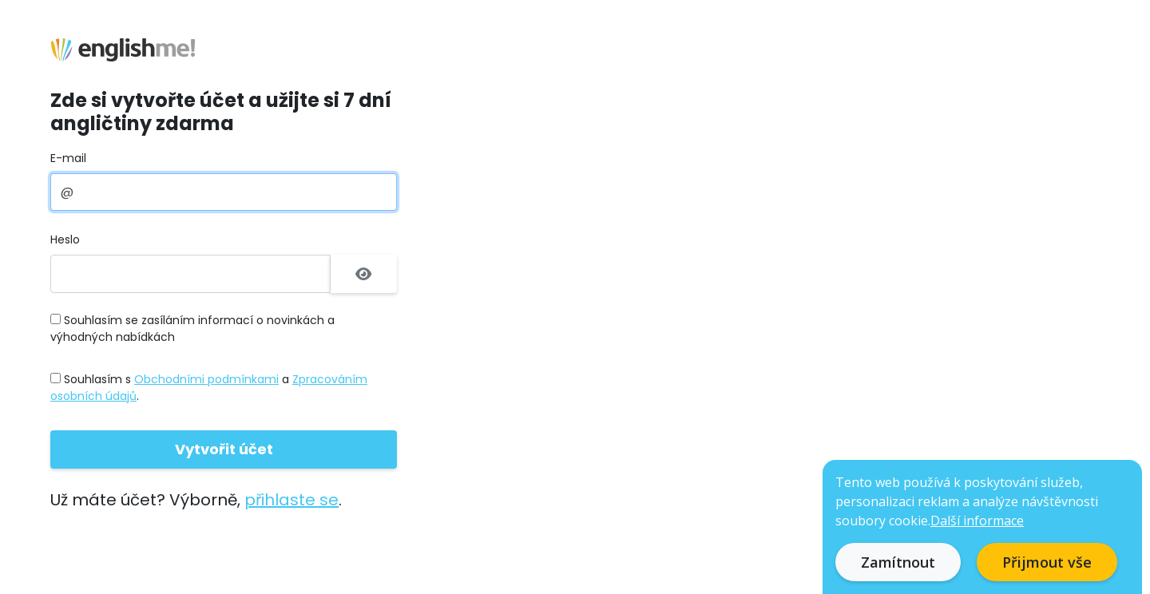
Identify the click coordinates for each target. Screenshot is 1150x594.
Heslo (65, 240)
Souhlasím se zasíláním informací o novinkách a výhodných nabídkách (192, 328)
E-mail (68, 158)
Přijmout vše (1047, 562)
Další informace (977, 520)
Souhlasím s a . (208, 387)
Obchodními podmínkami (206, 379)
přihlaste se (291, 500)
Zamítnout (898, 562)
